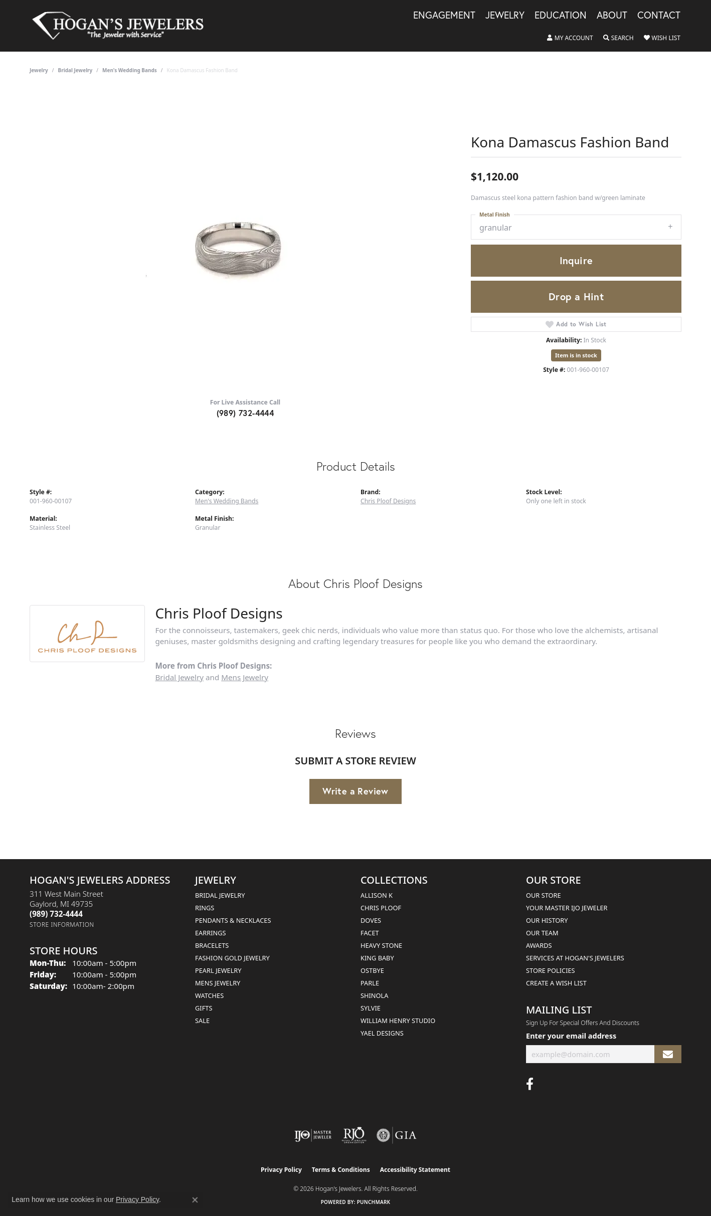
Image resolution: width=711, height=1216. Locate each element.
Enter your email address (571, 1036)
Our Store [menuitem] (543, 895)
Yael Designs (382, 1033)
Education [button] (561, 15)
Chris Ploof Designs (388, 501)
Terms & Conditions (341, 1169)
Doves (371, 920)
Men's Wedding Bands (129, 70)
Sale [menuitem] (202, 1020)
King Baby (377, 957)
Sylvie (371, 1007)
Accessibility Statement (415, 1169)
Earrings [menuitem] (210, 932)
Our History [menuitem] (547, 920)
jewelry (39, 70)
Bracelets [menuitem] (212, 945)
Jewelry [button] (504, 15)
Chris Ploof (381, 907)
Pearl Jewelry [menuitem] (218, 970)
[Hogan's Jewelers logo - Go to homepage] (122, 26)
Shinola (374, 995)
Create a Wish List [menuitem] (556, 982)
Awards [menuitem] (539, 945)
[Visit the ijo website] (313, 1135)
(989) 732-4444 (245, 413)
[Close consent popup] (195, 1200)
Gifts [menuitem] (203, 1007)
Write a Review (355, 791)
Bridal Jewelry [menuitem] (220, 895)
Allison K (377, 895)
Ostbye (372, 970)
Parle (370, 982)
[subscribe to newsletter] (667, 1054)
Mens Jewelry (244, 677)
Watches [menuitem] (209, 995)
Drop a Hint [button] (576, 296)
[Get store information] (62, 924)
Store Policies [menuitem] (550, 970)
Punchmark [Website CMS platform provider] (374, 1201)
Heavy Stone (381, 945)
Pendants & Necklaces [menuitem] (233, 920)
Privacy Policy (281, 1169)
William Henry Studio (398, 1020)
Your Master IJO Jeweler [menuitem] (567, 907)
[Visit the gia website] (397, 1135)
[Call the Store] (56, 914)
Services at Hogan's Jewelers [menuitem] (575, 957)
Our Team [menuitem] (542, 932)
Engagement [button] (444, 15)
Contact (658, 15)
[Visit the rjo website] (354, 1135)
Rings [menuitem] (204, 907)
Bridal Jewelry (75, 70)
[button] (570, 38)
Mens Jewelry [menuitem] (217, 982)
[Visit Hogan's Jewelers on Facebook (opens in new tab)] (530, 1084)
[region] (245, 239)
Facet (370, 932)
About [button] (612, 15)
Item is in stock (576, 355)
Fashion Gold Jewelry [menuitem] (232, 957)
